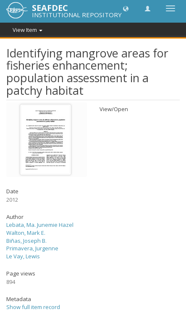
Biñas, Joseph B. (26, 240)
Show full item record (33, 307)
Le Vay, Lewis (23, 256)
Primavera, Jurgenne (32, 248)
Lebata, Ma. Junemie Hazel (39, 225)
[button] (125, 8)
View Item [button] (27, 30)
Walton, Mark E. (25, 232)
